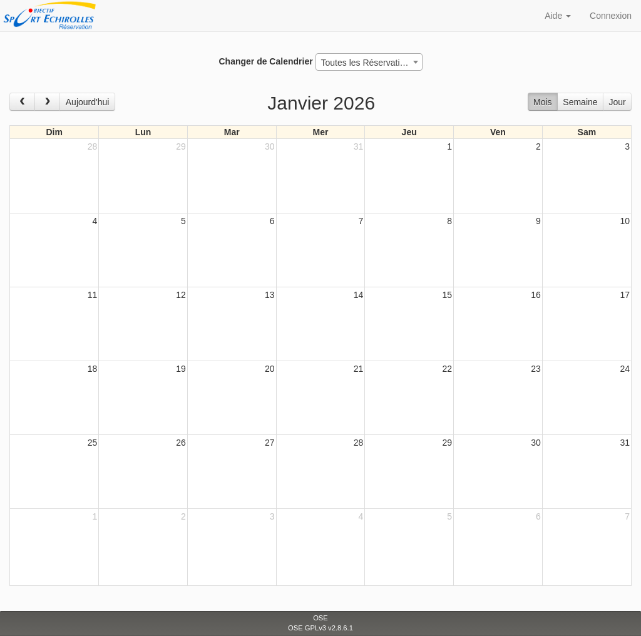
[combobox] (369, 62)
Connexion (611, 16)
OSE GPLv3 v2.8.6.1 (320, 628)
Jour (616, 102)
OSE (320, 618)
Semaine (580, 102)
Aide (558, 16)
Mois (542, 102)
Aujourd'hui (88, 102)
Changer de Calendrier (265, 61)
